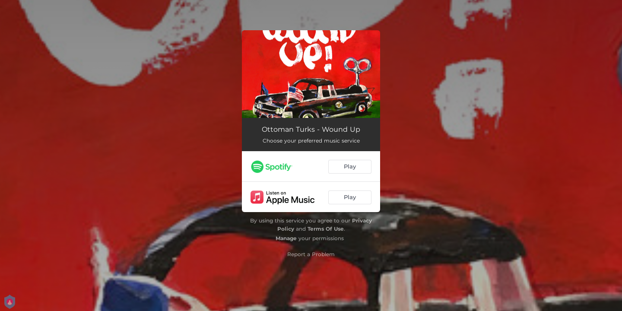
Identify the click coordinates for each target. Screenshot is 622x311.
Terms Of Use (326, 228)
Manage (286, 238)
